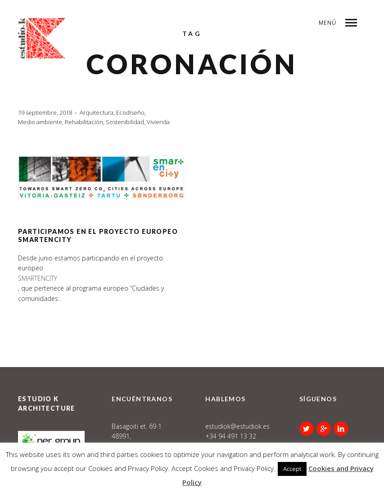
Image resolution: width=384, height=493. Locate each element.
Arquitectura (96, 112)
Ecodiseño (130, 112)
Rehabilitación (84, 122)
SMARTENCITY (37, 278)
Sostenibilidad (125, 122)
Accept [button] (292, 469)
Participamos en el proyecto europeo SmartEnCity (98, 236)
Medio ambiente (40, 122)
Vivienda (158, 122)
